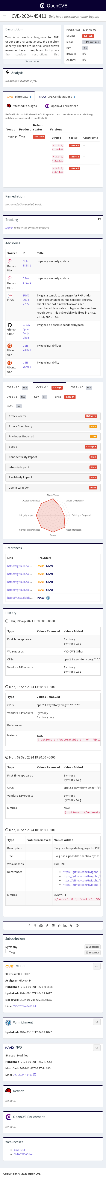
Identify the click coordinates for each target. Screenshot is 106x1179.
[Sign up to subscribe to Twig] (93, 952)
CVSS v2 (16, 397)
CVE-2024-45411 (29, 16)
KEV (40, 397)
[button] (4, 16)
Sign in (9, 228)
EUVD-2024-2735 (26, 299)
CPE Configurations (57, 97)
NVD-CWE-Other (24, 1154)
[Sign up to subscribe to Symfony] (93, 946)
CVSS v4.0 (17, 387)
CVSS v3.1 (49, 387)
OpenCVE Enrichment (61, 106)
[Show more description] (32, 61)
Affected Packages (22, 106)
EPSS (65, 397)
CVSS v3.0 (81, 387)
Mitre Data (19, 97)
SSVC (14, 406)
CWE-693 (19, 1150)
